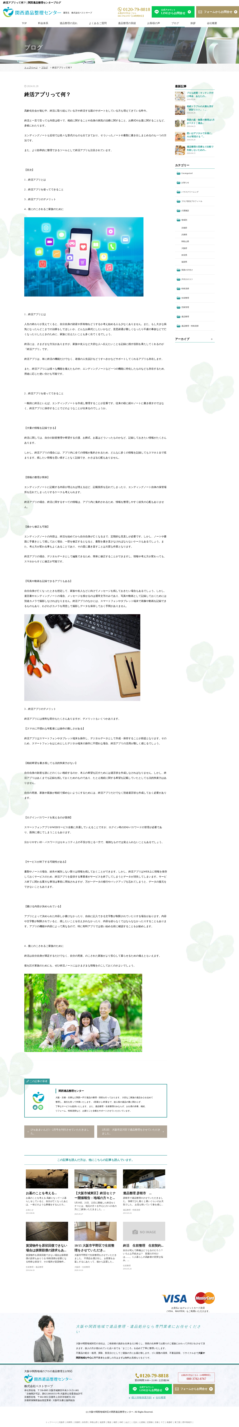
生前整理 (29, 1267)
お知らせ (29, 1210)
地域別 (184, 220)
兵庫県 (184, 235)
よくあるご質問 (98, 23)
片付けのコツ (187, 279)
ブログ (175, 23)
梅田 (115, 1422)
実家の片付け (187, 270)
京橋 (157, 1422)
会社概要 (212, 23)
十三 (163, 1422)
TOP (24, 23)
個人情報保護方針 (141, 1397)
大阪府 (77, 1267)
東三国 (177, 1422)
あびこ (128, 1422)
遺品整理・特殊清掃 (131, 1210)
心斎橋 (142, 1422)
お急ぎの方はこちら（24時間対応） (196, 1377)
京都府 (184, 228)
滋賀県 (184, 262)
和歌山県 (185, 241)
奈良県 (184, 255)
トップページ (31, 67)
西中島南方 (187, 1422)
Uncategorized (187, 173)
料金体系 (43, 23)
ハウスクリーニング (190, 192)
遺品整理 (39, 1267)
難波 (109, 1422)
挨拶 (193, 23)
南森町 (169, 1422)
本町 (121, 1422)
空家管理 (185, 307)
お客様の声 (153, 23)
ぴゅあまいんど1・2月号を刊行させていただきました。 (60, 1131)
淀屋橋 (150, 1422)
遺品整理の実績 (127, 23)
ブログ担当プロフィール (191, 201)
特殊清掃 (185, 288)
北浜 (135, 1422)
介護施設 (185, 210)
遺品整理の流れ (68, 23)
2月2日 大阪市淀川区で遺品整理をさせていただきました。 (131, 1131)
